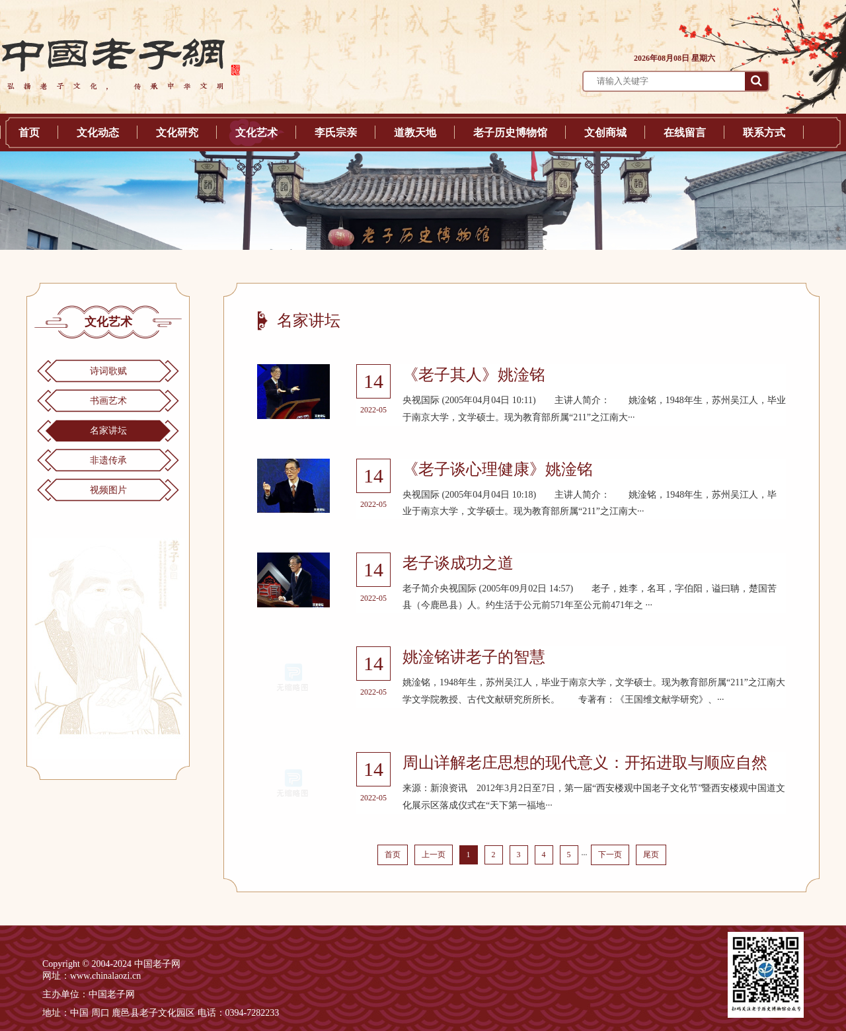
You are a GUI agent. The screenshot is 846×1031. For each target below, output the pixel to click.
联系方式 (764, 132)
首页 (29, 132)
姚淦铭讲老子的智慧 (474, 657)
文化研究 (177, 132)
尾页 (651, 854)
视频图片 (108, 490)
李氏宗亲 (336, 132)
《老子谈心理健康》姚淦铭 (498, 469)
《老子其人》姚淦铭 (474, 374)
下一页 (610, 854)
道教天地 (415, 132)
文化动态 (98, 132)
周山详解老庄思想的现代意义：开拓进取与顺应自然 (585, 762)
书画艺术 (108, 401)
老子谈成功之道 (458, 563)
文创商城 (605, 132)
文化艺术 (256, 132)
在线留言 (685, 132)
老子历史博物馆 (510, 132)
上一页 (433, 854)
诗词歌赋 (108, 371)
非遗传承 (108, 460)
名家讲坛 (108, 431)
